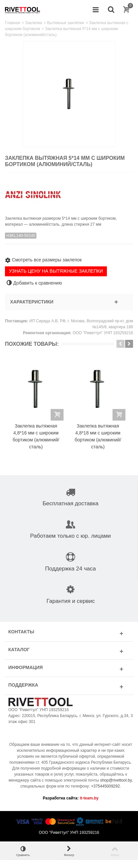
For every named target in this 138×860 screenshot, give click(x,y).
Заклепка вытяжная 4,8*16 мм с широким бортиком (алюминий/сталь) (37, 438)
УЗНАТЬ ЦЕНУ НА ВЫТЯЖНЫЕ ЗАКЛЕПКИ (56, 271)
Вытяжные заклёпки (65, 23)
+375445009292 (105, 788)
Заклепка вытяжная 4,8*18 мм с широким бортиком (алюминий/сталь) (100, 438)
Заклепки (33, 23)
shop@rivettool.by (115, 782)
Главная (12, 23)
